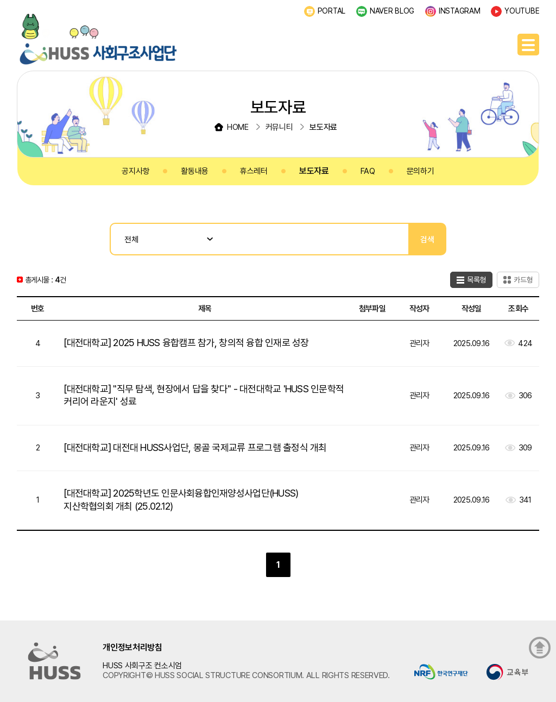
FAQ (368, 171)
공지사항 (135, 171)
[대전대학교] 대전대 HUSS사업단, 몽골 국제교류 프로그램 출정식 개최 (195, 447)
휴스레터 (254, 171)
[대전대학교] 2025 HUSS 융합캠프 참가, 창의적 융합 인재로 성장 (186, 342)
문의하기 (420, 171)
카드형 (523, 279)
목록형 (476, 279)
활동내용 (194, 171)
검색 (427, 239)
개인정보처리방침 (132, 647)
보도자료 (314, 171)
